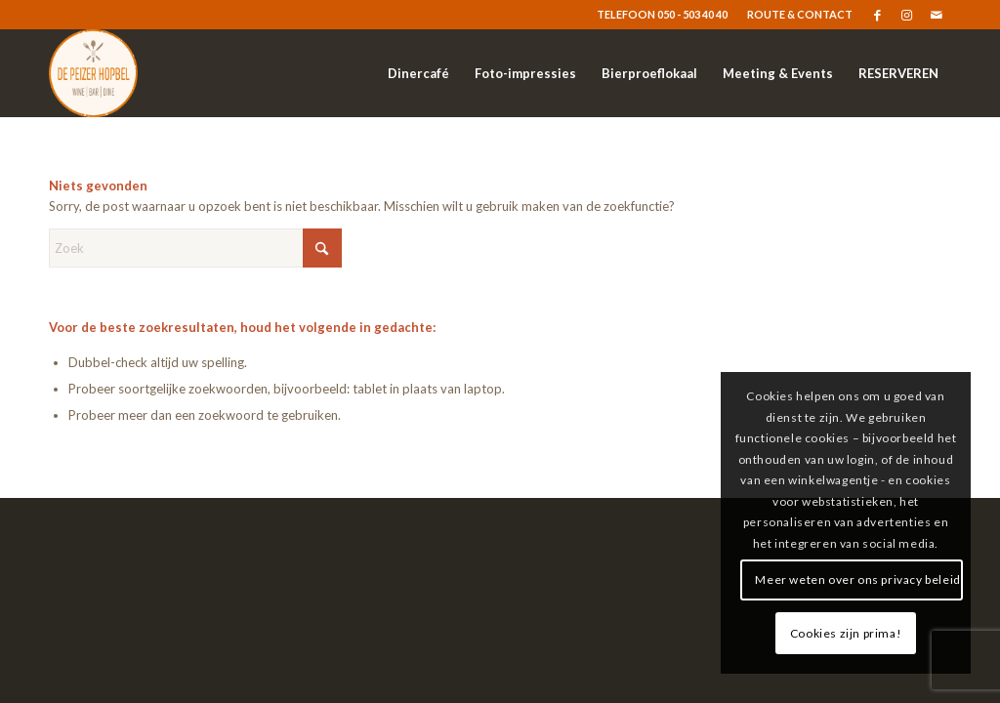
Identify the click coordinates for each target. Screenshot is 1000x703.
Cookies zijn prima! (845, 633)
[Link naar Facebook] (877, 14)
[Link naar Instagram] (907, 14)
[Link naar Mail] (936, 14)
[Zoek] (195, 248)
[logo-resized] (93, 73)
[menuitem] (795, 15)
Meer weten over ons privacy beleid (857, 579)
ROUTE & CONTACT (800, 14)
